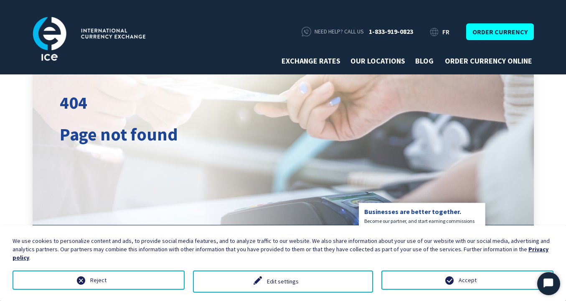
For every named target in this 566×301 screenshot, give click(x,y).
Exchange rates (311, 61)
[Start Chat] (548, 283)
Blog (424, 61)
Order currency (500, 32)
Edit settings (283, 281)
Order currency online (488, 61)
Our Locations (377, 61)
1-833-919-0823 (391, 31)
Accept (468, 280)
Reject (98, 280)
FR (445, 32)
